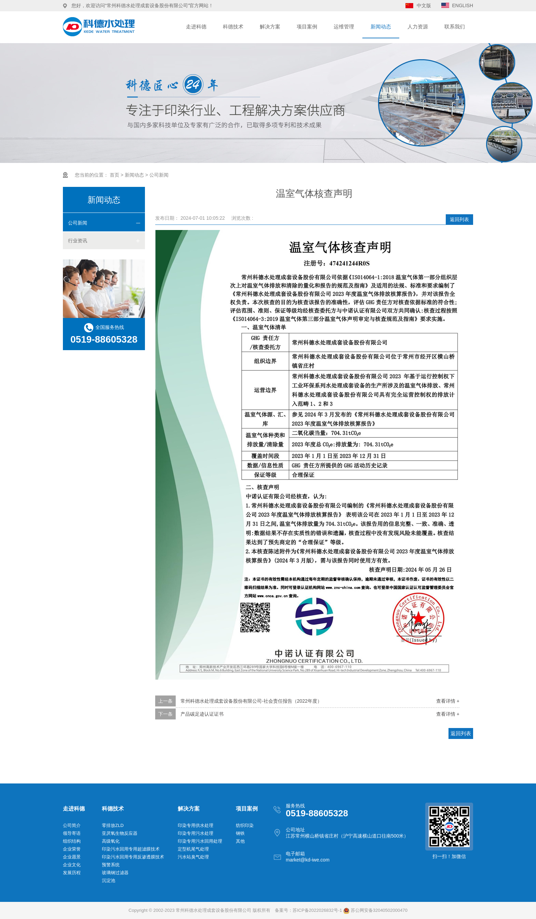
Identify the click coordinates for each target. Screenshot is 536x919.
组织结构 (72, 841)
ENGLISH (462, 5)
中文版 (424, 5)
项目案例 (307, 26)
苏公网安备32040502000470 (375, 910)
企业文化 (72, 864)
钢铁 (240, 833)
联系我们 (454, 26)
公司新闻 (159, 175)
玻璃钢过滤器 (115, 872)
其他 (240, 841)
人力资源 (417, 26)
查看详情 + (447, 701)
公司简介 (72, 825)
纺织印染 (245, 825)
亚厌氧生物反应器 (119, 833)
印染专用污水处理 (195, 833)
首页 (114, 175)
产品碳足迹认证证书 (202, 714)
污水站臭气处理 (193, 856)
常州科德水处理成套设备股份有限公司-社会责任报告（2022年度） (251, 701)
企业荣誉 (72, 849)
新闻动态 (381, 26)
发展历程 (72, 872)
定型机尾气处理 (193, 849)
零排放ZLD (113, 825)
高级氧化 (111, 841)
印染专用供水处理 (195, 825)
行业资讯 (77, 240)
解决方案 (270, 26)
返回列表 (459, 219)
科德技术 (233, 26)
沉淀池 (108, 880)
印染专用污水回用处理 (200, 841)
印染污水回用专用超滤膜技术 (131, 849)
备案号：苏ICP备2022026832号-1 (308, 910)
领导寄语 (72, 833)
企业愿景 (72, 856)
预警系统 (111, 864)
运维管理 (344, 26)
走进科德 (196, 26)
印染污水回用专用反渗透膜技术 (133, 856)
